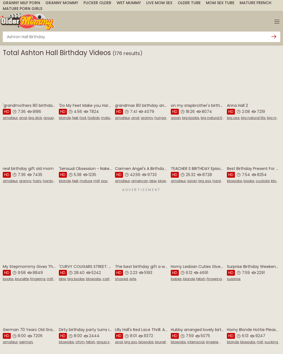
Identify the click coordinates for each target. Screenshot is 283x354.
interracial (196, 342)
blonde (65, 117)
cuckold (262, 181)
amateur (10, 117)
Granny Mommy (61, 3)
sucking (271, 342)
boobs (248, 181)
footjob (93, 117)
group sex (51, 117)
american (139, 181)
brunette (22, 279)
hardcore (51, 181)
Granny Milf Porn (21, 3)
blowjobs (165, 181)
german (26, 342)
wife (132, 279)
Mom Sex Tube (220, 3)
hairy (37, 181)
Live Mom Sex (159, 3)
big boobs (190, 117)
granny (147, 117)
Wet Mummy (129, 3)
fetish (200, 279)
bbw (153, 181)
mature (107, 117)
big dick (35, 117)
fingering (37, 279)
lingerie (212, 342)
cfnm (80, 342)
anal (23, 117)
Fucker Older (97, 3)
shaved (121, 279)
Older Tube (189, 3)
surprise (233, 279)
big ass (233, 117)
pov (104, 181)
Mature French (255, 3)
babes (176, 279)
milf (96, 181)
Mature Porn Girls (22, 8)
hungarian (163, 117)
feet (75, 117)
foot (83, 117)
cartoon (109, 279)
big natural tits (213, 117)
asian (176, 117)
